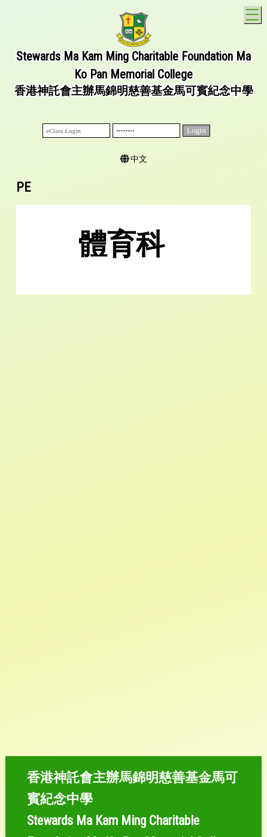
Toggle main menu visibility (253, 13)
